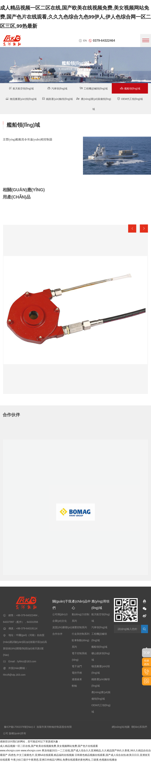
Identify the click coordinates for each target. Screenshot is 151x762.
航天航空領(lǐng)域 (21, 88)
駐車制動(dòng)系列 (80, 643)
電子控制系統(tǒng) (79, 656)
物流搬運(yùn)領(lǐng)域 (21, 98)
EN (83, 40)
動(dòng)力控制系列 (80, 617)
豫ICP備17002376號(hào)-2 (19, 726)
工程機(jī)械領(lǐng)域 (93, 88)
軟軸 (74, 685)
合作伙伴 (57, 633)
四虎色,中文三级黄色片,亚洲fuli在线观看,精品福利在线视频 (41, 755)
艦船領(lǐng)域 (130, 88)
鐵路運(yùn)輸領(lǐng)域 (57, 98)
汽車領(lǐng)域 (57, 88)
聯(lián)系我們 (139, 726)
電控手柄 (77, 672)
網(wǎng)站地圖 (121, 726)
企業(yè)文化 (59, 620)
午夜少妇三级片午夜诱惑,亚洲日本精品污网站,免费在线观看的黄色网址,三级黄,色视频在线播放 (64, 759)
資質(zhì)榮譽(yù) (62, 627)
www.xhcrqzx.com (10, 750)
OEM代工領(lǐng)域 (130, 98)
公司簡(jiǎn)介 (60, 614)
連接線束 (77, 679)
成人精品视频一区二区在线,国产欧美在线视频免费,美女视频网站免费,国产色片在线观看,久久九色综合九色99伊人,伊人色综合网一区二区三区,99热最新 (75, 17)
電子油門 (77, 666)
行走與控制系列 (80, 633)
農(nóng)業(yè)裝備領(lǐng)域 (93, 104)
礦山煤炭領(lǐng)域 (100, 656)
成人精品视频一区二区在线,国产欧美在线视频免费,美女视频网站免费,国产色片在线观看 (49, 746)
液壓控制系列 (79, 627)
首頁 (76, 69)
